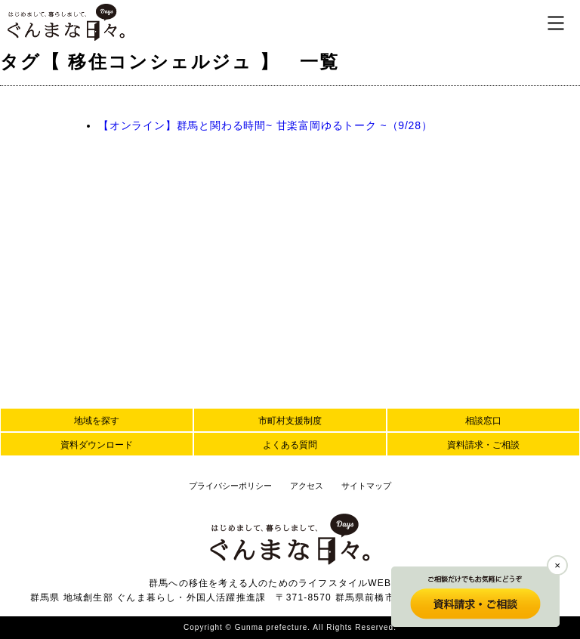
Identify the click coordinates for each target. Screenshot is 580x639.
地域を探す (96, 420)
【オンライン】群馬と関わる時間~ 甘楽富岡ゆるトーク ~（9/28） (265, 125)
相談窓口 (483, 420)
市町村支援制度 (290, 420)
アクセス (306, 485)
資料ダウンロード (96, 445)
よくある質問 (290, 445)
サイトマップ (366, 485)
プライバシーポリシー (230, 485)
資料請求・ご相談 (483, 445)
